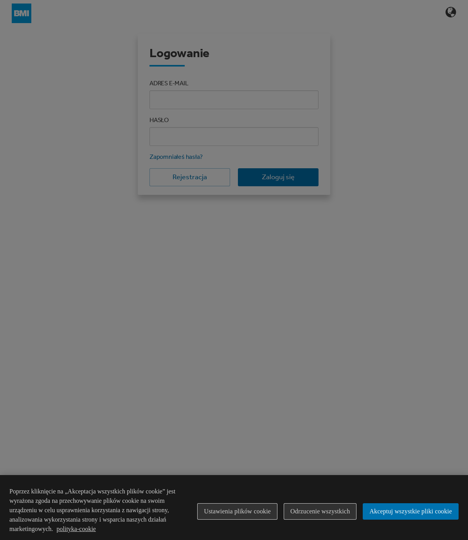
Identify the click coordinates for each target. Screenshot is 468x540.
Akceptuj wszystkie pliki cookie (410, 513)
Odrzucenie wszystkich (320, 513)
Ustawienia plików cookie (237, 513)
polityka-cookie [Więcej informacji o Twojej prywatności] (76, 531)
